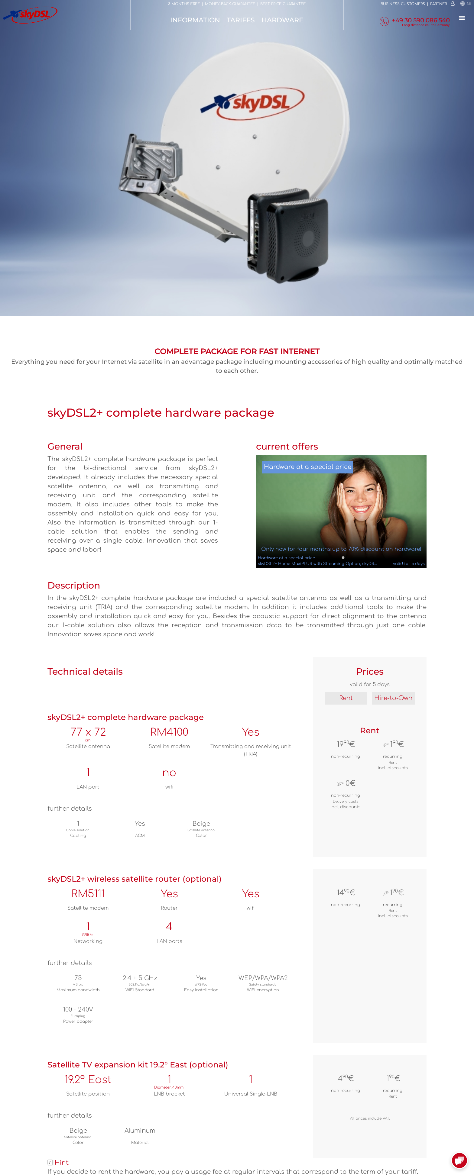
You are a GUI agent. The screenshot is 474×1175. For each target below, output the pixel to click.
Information (195, 20)
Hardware (282, 20)
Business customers (403, 4)
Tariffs (241, 20)
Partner (438, 4)
